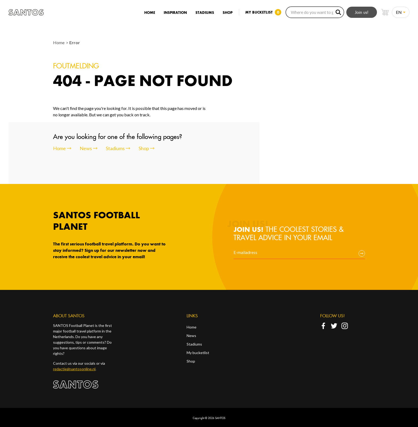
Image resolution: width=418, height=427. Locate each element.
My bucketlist (198, 352)
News (191, 335)
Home (149, 12)
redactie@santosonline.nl (74, 369)
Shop (227, 12)
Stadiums (204, 12)
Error (74, 42)
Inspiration (175, 12)
